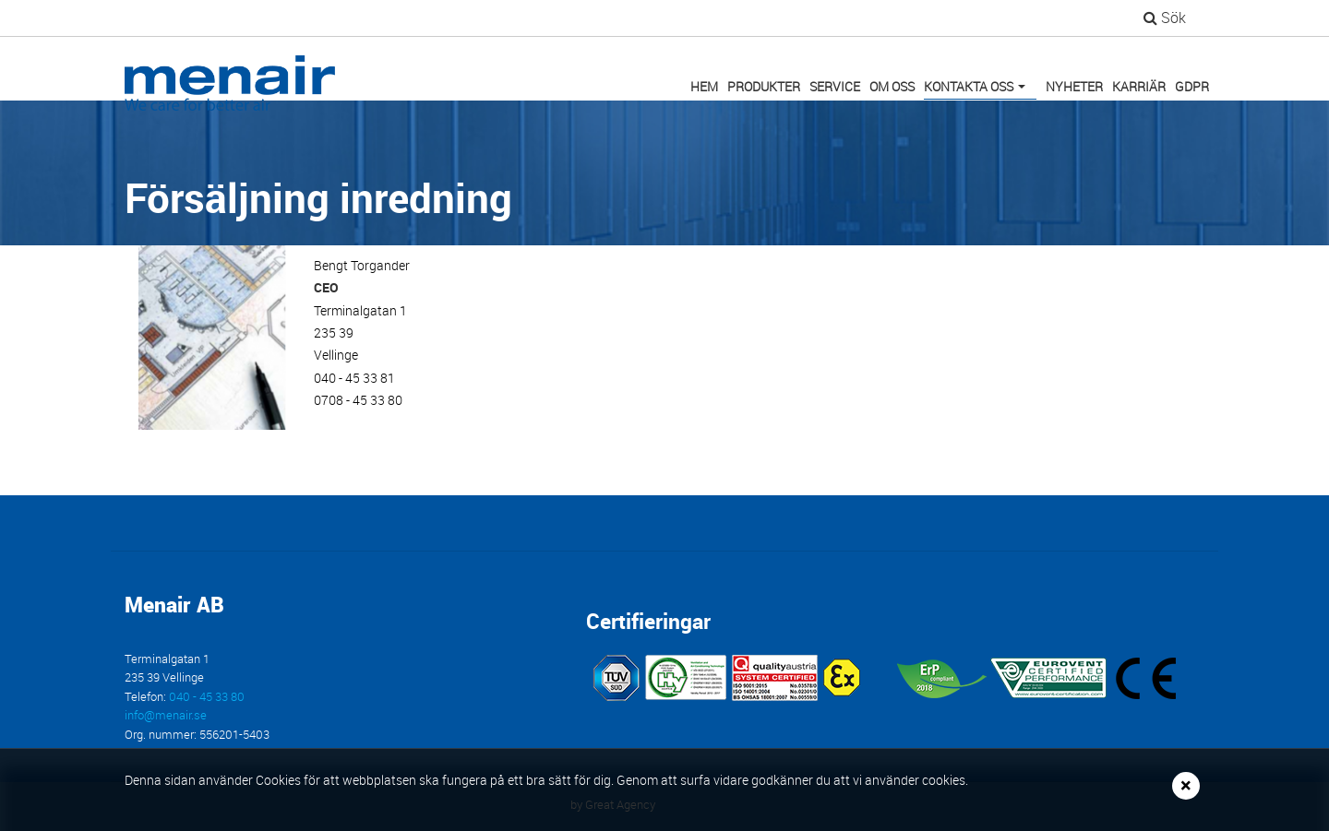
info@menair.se (166, 715)
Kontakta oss (978, 88)
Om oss (892, 86)
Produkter (763, 86)
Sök (1164, 17)
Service (834, 86)
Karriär (1139, 86)
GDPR (1192, 86)
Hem (704, 86)
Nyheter (1074, 86)
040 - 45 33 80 (207, 697)
